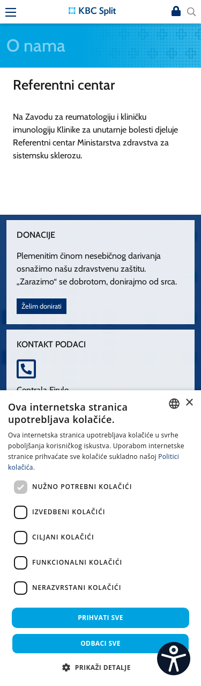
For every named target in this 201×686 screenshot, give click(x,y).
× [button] (189, 403)
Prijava (176, 11)
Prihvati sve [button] (100, 617)
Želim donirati (41, 306)
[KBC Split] (92, 10)
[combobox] (174, 403)
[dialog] (100, 538)
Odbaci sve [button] (100, 643)
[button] (100, 667)
